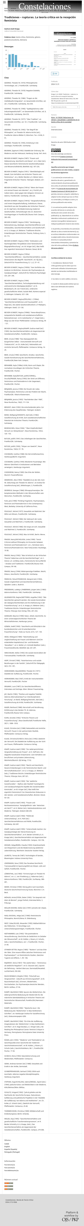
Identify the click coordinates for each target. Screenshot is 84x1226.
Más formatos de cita (59, 107)
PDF (55, 74)
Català (6, 1144)
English (7, 1146)
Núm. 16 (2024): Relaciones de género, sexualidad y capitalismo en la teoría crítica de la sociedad (35, 11)
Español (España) (10, 1149)
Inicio (6, 8)
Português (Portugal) (12, 1152)
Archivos (13, 8)
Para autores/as (9, 1168)
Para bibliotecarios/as (11, 1170)
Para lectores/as (9, 1165)
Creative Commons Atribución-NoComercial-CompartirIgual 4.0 (64, 159)
